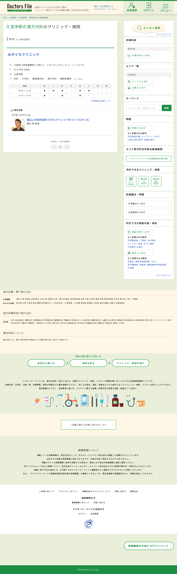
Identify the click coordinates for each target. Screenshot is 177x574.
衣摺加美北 (120, 303)
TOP (5, 17)
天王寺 (116, 299)
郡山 (37, 299)
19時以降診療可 (135, 139)
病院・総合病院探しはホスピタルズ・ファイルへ (105, 7)
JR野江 (112, 303)
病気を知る (88, 363)
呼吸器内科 (49, 320)
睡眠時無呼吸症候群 (156, 264)
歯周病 (142, 264)
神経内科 (75, 320)
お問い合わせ (120, 491)
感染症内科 (130, 320)
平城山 (28, 299)
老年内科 (81, 323)
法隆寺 (50, 299)
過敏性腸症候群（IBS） (146, 261)
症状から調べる (46, 363)
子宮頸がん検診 (135, 246)
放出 (35, 303)
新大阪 (19, 303)
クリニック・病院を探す (130, 363)
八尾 (87, 299)
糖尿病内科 (96, 320)
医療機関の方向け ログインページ (148, 546)
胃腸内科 (28, 320)
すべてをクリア (164, 34)
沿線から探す (137, 87)
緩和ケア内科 (118, 323)
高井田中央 (46, 303)
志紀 (82, 299)
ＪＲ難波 (134, 299)
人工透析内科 (85, 320)
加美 (97, 299)
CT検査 (142, 240)
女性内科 (63, 323)
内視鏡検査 (133, 240)
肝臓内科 (101, 323)
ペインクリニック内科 (162, 320)
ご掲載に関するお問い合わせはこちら (88, 424)
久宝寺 (92, 299)
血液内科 (113, 320)
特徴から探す (137, 128)
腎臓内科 (68, 320)
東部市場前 (108, 299)
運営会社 (134, 491)
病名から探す (137, 253)
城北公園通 (104, 303)
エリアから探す (138, 81)
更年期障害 (133, 264)
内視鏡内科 (139, 320)
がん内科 (47, 323)
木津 (22, 299)
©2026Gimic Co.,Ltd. (88, 569)
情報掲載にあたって (80, 502)
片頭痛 (131, 267)
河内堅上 (66, 299)
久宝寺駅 (23, 17)
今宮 (128, 299)
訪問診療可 (149, 139)
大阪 (24, 303)
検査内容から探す (139, 231)
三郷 (60, 299)
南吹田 (89, 303)
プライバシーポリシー (68, 491)
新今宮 (122, 299)
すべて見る (78, 79)
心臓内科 (105, 320)
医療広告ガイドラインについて (96, 491)
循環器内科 (58, 320)
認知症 (131, 261)
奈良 (33, 299)
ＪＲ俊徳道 (67, 303)
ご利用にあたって (47, 491)
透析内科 (55, 323)
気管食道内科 (38, 320)
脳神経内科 (72, 323)
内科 (12, 320)
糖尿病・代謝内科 (36, 323)
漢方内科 (33, 17)
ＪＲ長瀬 (76, 303)
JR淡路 (96, 303)
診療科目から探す (139, 55)
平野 (101, 299)
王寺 (55, 299)
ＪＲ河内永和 (56, 303)
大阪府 (13, 17)
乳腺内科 (109, 323)
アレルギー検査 (135, 243)
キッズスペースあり (151, 136)
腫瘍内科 (121, 320)
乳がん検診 (149, 243)
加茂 (18, 299)
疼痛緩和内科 (91, 323)
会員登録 (94, 513)
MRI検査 (151, 240)
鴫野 (39, 303)
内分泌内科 (15, 323)
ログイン (83, 513)
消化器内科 (19, 320)
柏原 (78, 299)
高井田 (73, 299)
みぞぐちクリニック (23, 54)
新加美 (83, 303)
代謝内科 (24, 323)
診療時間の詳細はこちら (101, 101)
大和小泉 (43, 299)
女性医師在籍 (134, 136)
